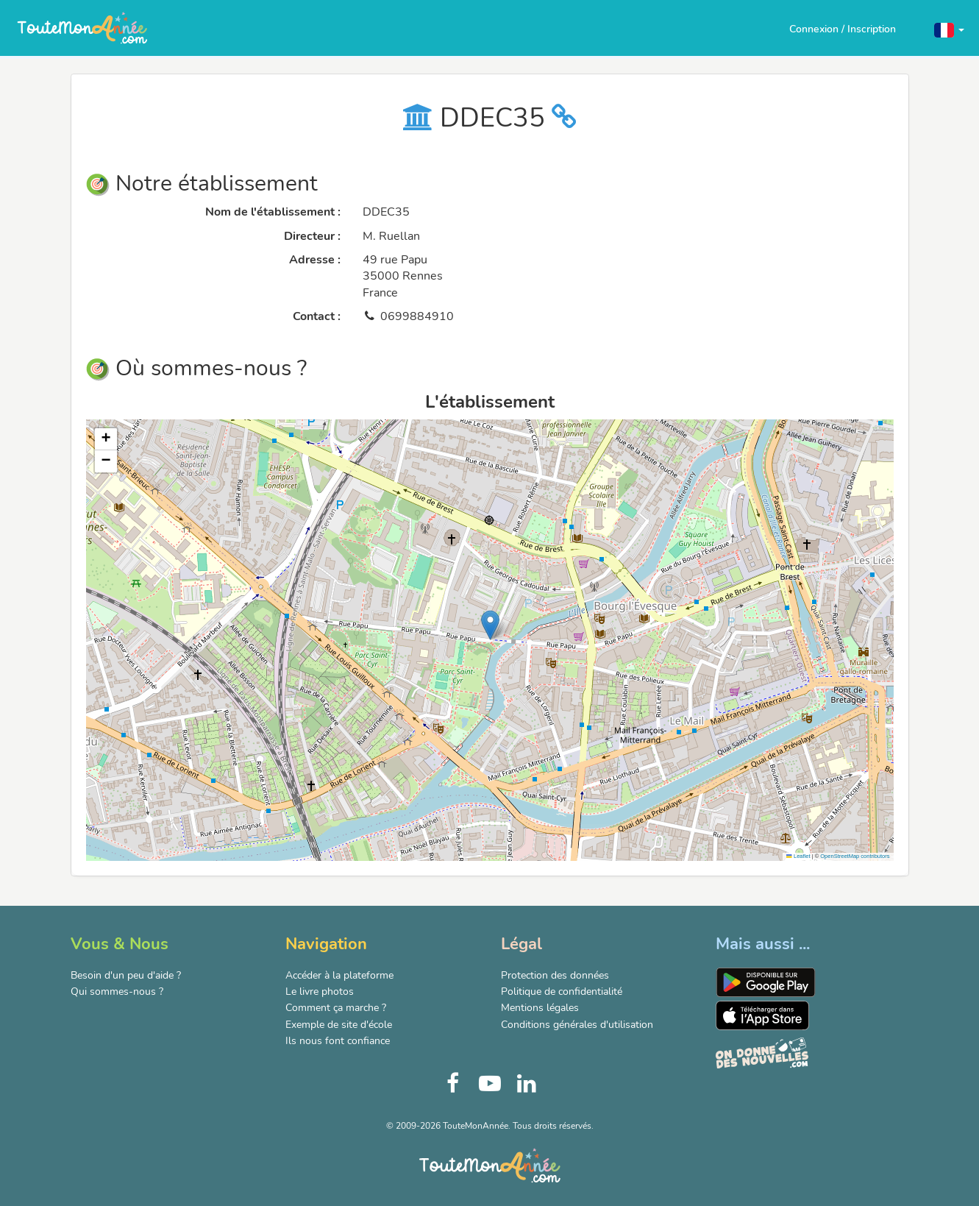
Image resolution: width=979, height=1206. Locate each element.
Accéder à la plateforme (339, 975)
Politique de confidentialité (561, 992)
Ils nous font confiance (337, 1041)
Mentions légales (540, 1008)
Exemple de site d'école (338, 1025)
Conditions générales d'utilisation (577, 1025)
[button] (949, 29)
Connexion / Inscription (842, 29)
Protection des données (555, 975)
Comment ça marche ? (335, 1008)
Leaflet (798, 856)
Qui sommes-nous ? (117, 992)
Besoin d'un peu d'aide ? (126, 975)
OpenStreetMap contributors (854, 856)
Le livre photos (319, 992)
